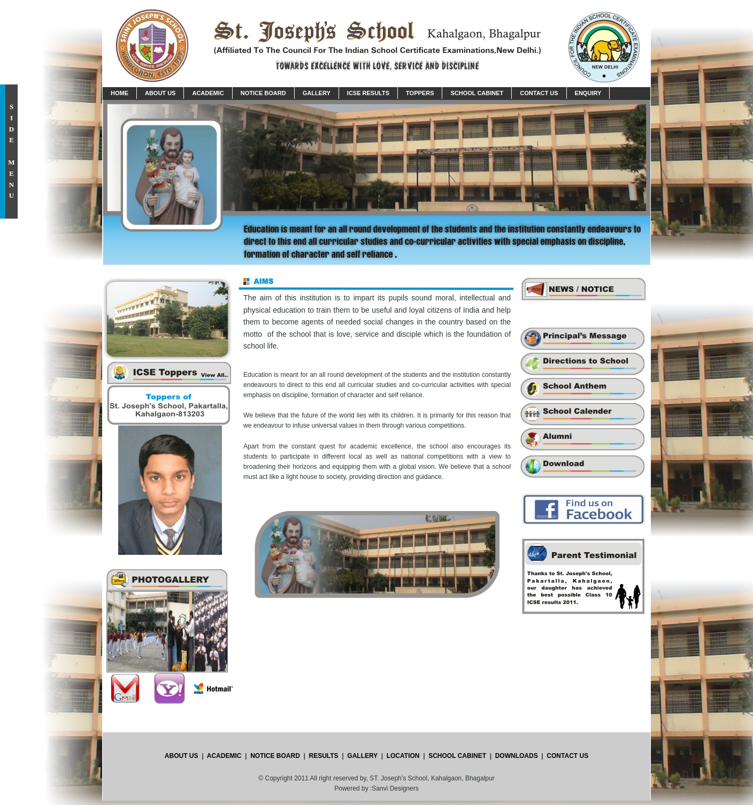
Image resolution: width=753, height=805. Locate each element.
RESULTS (324, 756)
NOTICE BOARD (275, 756)
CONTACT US (567, 756)
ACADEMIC (223, 756)
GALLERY (362, 756)
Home (119, 93)
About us (160, 93)
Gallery (317, 93)
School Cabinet (476, 93)
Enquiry (588, 93)
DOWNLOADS (517, 756)
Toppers (420, 93)
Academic (208, 93)
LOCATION (403, 756)
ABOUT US (181, 756)
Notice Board (263, 93)
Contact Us (539, 93)
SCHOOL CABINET (456, 756)
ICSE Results (368, 93)
